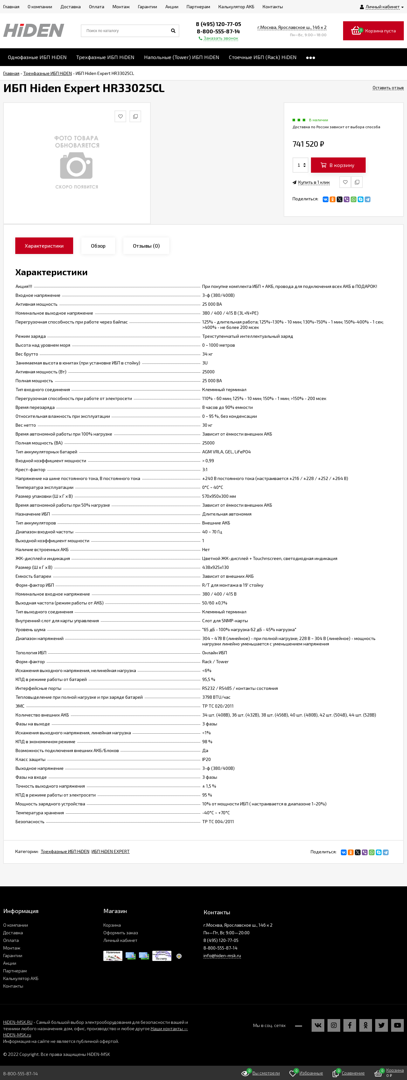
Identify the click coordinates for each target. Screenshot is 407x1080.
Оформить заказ (120, 932)
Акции (9, 963)
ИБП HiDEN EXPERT (111, 851)
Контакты (13, 986)
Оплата (11, 940)
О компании (15, 925)
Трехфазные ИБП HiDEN (65, 851)
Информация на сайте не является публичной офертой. (61, 1041)
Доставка (13, 932)
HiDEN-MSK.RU (17, 1022)
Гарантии (12, 955)
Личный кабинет (120, 940)
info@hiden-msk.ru (222, 955)
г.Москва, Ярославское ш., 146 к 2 (292, 27)
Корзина (112, 925)
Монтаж (11, 947)
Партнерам (15, 970)
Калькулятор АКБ (20, 978)
